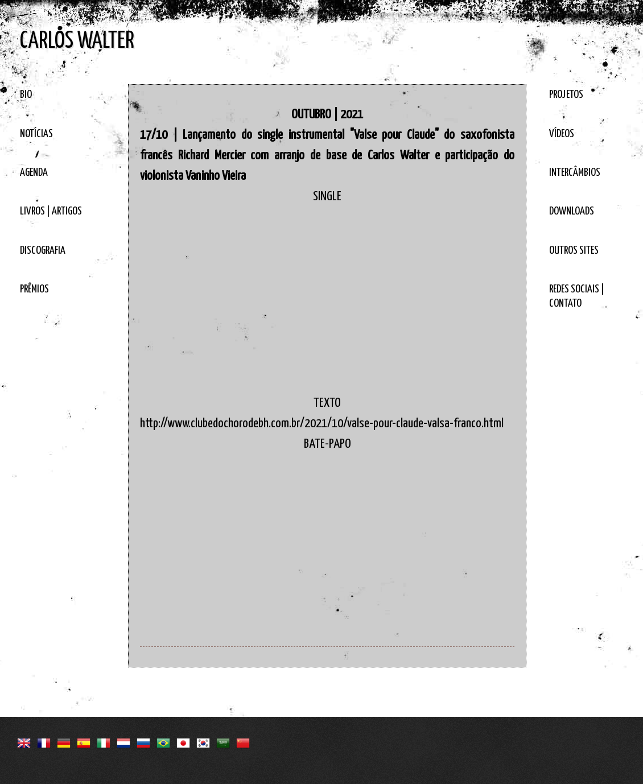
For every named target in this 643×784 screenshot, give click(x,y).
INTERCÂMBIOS (574, 172)
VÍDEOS (561, 134)
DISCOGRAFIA (42, 250)
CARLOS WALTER (77, 41)
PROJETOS (566, 94)
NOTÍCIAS (36, 134)
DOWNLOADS (571, 211)
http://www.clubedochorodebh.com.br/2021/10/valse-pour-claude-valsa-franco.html (322, 423)
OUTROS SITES (574, 250)
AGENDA (34, 172)
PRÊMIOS (34, 289)
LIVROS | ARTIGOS (51, 211)
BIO (26, 94)
